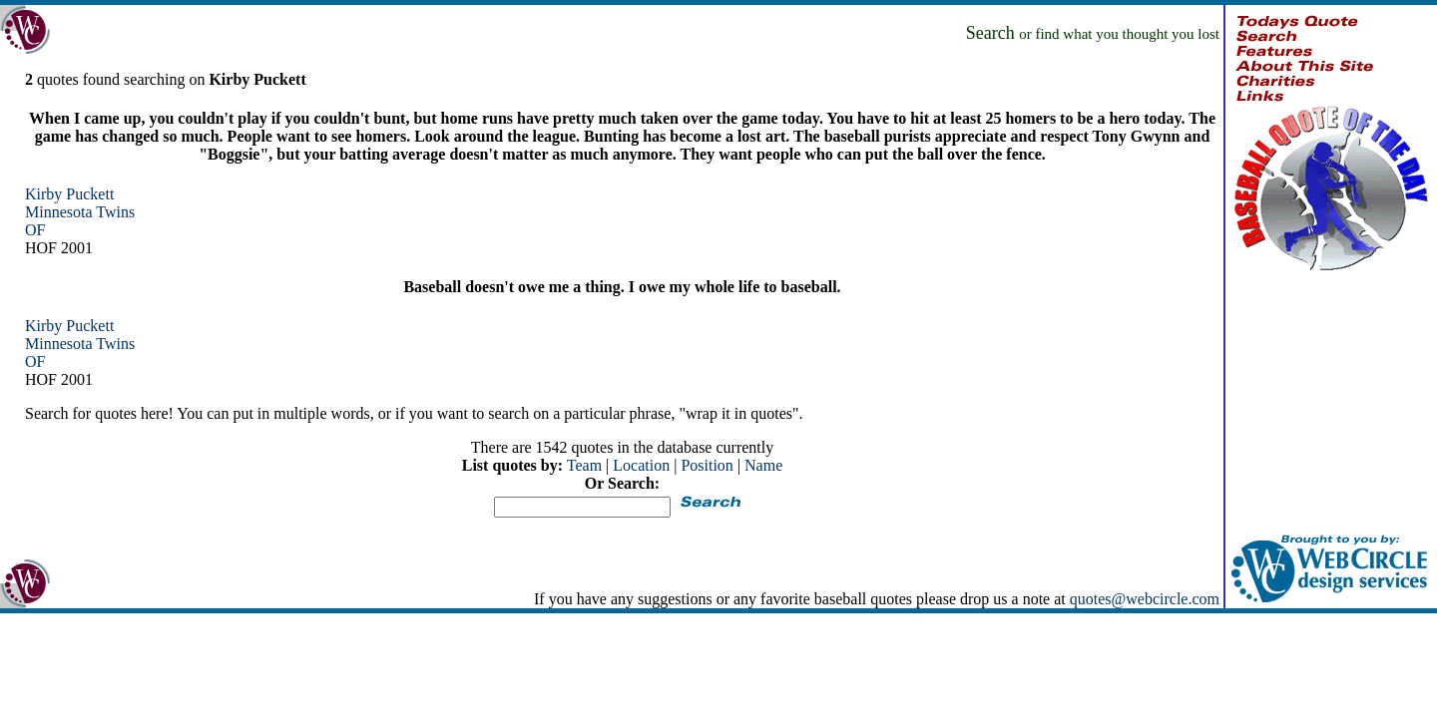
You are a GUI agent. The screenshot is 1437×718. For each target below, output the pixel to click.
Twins (115, 211)
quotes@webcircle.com (1144, 598)
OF (35, 229)
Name (763, 465)
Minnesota (59, 211)
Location (641, 465)
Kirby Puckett (69, 193)
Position (706, 465)
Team (584, 465)
